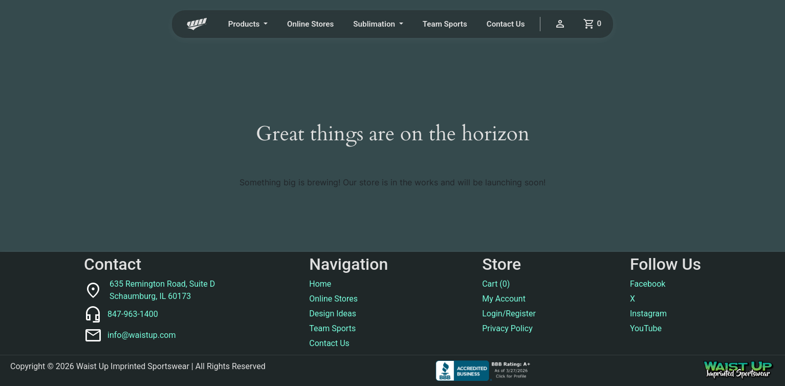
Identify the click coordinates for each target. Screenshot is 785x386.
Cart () (496, 284)
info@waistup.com (141, 335)
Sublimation (375, 24)
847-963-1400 (132, 314)
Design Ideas (332, 313)
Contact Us (506, 24)
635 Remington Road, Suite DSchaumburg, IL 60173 (162, 290)
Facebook (647, 284)
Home (320, 284)
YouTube (646, 328)
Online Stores (310, 24)
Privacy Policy (507, 328)
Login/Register (509, 313)
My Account (504, 299)
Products (244, 24)
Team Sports (445, 24)
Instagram (648, 313)
